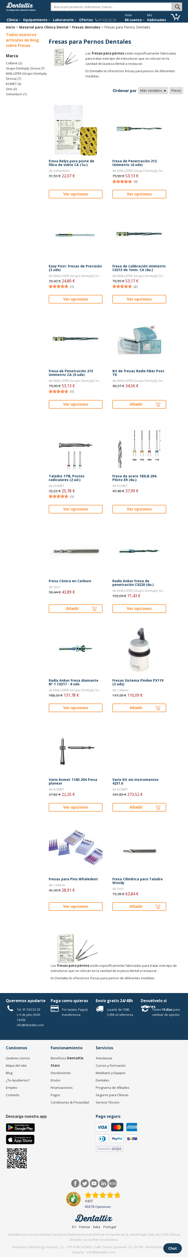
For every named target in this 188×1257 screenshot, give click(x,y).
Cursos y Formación (111, 1065)
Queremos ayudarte (26, 1000)
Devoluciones (61, 1073)
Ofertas (86, 20)
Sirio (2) (11, 89)
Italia (96, 1227)
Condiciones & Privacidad (70, 1102)
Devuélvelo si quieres (154, 1003)
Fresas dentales (86, 27)
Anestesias (104, 1058)
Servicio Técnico (107, 1102)
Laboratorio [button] (65, 20)
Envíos (55, 1080)
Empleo (11, 1087)
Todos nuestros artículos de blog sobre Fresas (22, 40)
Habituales (156, 20)
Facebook (75, 1183)
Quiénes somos (18, 1058)
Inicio (10, 27)
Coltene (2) (14, 63)
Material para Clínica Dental (43, 27)
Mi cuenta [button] (135, 20)
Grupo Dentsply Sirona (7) (25, 68)
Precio (176, 90)
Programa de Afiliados (112, 1087)
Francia (84, 1227)
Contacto (12, 1095)
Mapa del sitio (16, 1065)
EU (74, 1227)
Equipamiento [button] (36, 20)
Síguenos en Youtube (94, 1183)
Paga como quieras (69, 1000)
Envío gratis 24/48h (114, 1000)
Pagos (55, 1095)
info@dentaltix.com (30, 1025)
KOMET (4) (13, 84)
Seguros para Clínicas (112, 1095)
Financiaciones (62, 1087)
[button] (14, 19)
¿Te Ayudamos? (18, 1080)
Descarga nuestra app (26, 1116)
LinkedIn (103, 1183)
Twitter (85, 1183)
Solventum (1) (16, 94)
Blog (9, 1073)
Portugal (109, 1227)
